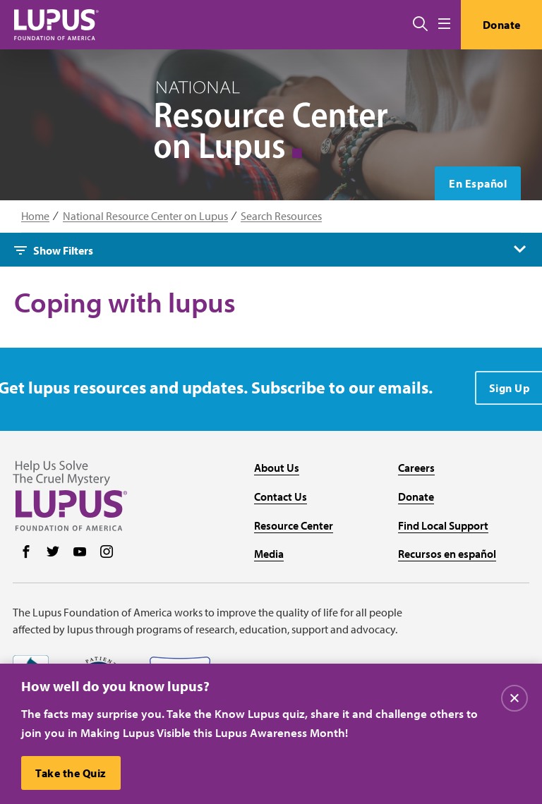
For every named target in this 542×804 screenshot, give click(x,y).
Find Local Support (443, 525)
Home (35, 216)
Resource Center (293, 525)
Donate (502, 25)
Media (269, 554)
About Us (276, 468)
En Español (478, 183)
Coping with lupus (125, 302)
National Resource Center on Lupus (145, 216)
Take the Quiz (71, 773)
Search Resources (281, 216)
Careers (416, 468)
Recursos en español (447, 554)
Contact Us (280, 496)
